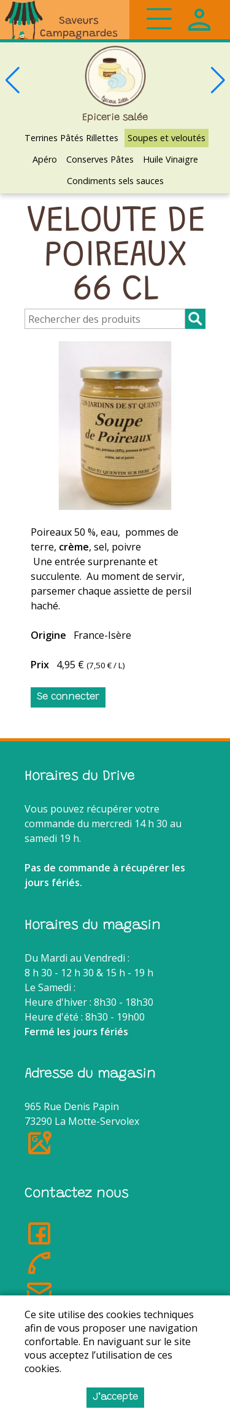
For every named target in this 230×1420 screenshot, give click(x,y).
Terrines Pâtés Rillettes (71, 138)
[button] (217, 80)
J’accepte (115, 1397)
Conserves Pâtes (100, 159)
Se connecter (68, 697)
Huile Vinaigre (170, 159)
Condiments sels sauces (115, 181)
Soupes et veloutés (166, 138)
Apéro (45, 159)
